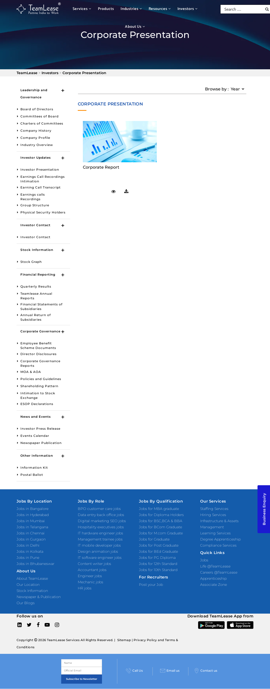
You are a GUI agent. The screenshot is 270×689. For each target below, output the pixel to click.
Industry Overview (36, 145)
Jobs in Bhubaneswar (35, 563)
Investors (187, 9)
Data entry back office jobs (101, 514)
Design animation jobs (98, 551)
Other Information (36, 455)
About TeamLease (32, 578)
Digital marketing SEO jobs (102, 521)
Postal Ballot (31, 475)
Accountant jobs (92, 570)
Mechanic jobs (90, 582)
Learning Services (215, 533)
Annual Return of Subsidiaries (35, 317)
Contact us (205, 670)
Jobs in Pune (28, 557)
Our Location (28, 584)
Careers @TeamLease (218, 572)
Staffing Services (214, 508)
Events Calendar (34, 436)
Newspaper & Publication (39, 597)
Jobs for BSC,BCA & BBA (160, 521)
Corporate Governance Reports (40, 363)
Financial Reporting (37, 274)
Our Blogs (26, 603)
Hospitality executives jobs (101, 527)
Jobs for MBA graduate (159, 508)
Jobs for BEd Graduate (158, 551)
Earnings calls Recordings (32, 197)
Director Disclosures (38, 354)
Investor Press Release (40, 428)
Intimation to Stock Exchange (37, 395)
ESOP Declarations (36, 404)
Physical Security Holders (43, 212)
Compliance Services (218, 545)
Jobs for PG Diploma (157, 557)
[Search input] (242, 9)
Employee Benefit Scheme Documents (38, 345)
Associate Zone (213, 584)
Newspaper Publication (41, 443)
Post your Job (151, 584)
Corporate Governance (40, 331)
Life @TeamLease (215, 566)
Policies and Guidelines (40, 379)
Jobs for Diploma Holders (161, 514)
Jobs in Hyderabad (33, 514)
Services (82, 9)
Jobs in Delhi (28, 545)
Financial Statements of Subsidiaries (41, 306)
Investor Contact (35, 225)
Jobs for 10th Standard (158, 570)
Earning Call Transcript (40, 187)
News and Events (35, 416)
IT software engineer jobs (100, 557)
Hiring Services (213, 514)
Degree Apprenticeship (220, 539)
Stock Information (36, 250)
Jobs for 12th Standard (158, 563)
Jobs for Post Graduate (158, 545)
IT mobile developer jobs (99, 545)
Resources (160, 9)
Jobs (204, 560)
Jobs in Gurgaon (31, 539)
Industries (131, 9)
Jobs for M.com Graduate (161, 533)
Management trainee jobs (100, 539)
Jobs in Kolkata (30, 551)
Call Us (134, 670)
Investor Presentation (39, 169)
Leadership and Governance (33, 93)
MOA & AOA (30, 372)
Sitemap (124, 640)
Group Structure (34, 205)
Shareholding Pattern (39, 386)
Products (106, 9)
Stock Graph (31, 262)
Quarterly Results (35, 286)
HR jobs (85, 588)
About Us (135, 26)
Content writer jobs (94, 563)
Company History (36, 130)
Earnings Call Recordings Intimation (42, 179)
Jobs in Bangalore (32, 508)
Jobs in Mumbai (31, 521)
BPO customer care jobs (99, 508)
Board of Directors (36, 109)
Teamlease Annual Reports (36, 296)
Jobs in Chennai (31, 533)
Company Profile (35, 138)
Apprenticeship (213, 578)
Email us (169, 670)
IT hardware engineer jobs (100, 533)
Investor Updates (35, 157)
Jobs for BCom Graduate (160, 527)
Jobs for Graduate (154, 539)
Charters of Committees (41, 123)
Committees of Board (39, 116)
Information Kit (34, 467)
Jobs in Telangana (32, 527)
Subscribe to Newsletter (81, 679)
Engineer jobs (90, 576)
